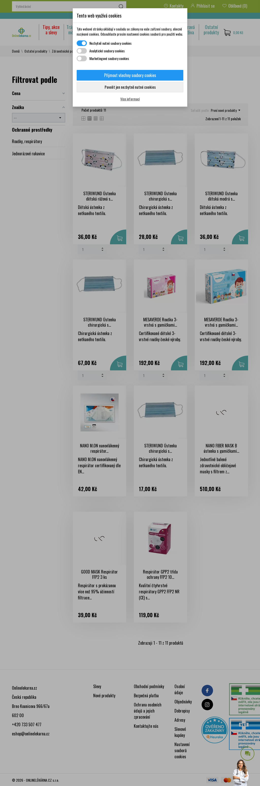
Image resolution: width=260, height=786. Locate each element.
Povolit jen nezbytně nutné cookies (130, 87)
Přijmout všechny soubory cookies (130, 75)
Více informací (130, 98)
